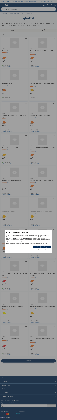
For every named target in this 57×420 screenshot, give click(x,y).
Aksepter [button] (46, 247)
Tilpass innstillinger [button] (43, 250)
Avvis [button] (36, 247)
